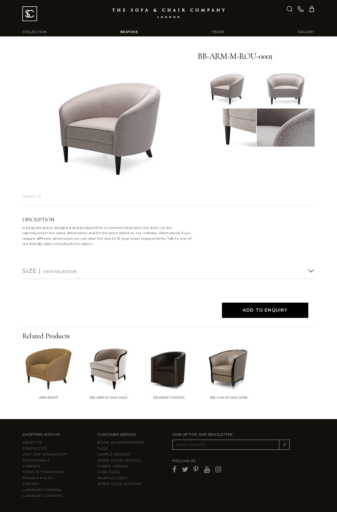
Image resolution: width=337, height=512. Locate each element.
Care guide (109, 472)
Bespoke (129, 32)
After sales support (119, 484)
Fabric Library (113, 466)
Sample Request (114, 454)
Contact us (34, 448)
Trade (217, 32)
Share (31, 196)
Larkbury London (41, 490)
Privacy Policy (38, 478)
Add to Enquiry (265, 310)
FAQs (102, 448)
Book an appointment (120, 442)
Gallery (306, 32)
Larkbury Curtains (42, 496)
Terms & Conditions (43, 472)
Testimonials (36, 460)
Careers (31, 466)
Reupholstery (112, 478)
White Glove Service (119, 460)
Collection (34, 32)
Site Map (30, 484)
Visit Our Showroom (44, 454)
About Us (32, 442)
